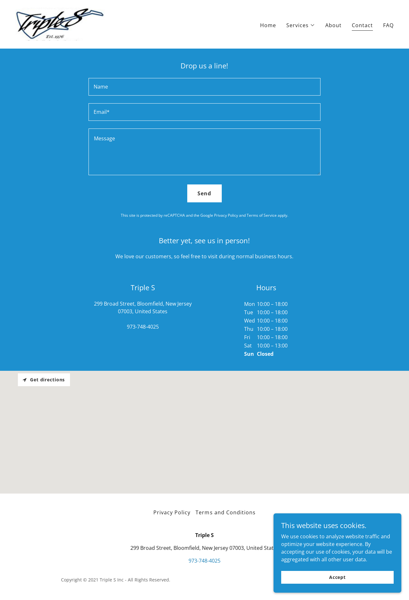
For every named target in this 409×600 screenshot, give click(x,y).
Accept (337, 577)
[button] (300, 25)
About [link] (333, 25)
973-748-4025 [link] (143, 326)
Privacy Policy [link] (226, 215)
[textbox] (204, 87)
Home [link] (268, 25)
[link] (60, 23)
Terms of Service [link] (262, 215)
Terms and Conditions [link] (225, 512)
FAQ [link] (388, 25)
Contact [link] (362, 25)
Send (204, 193)
